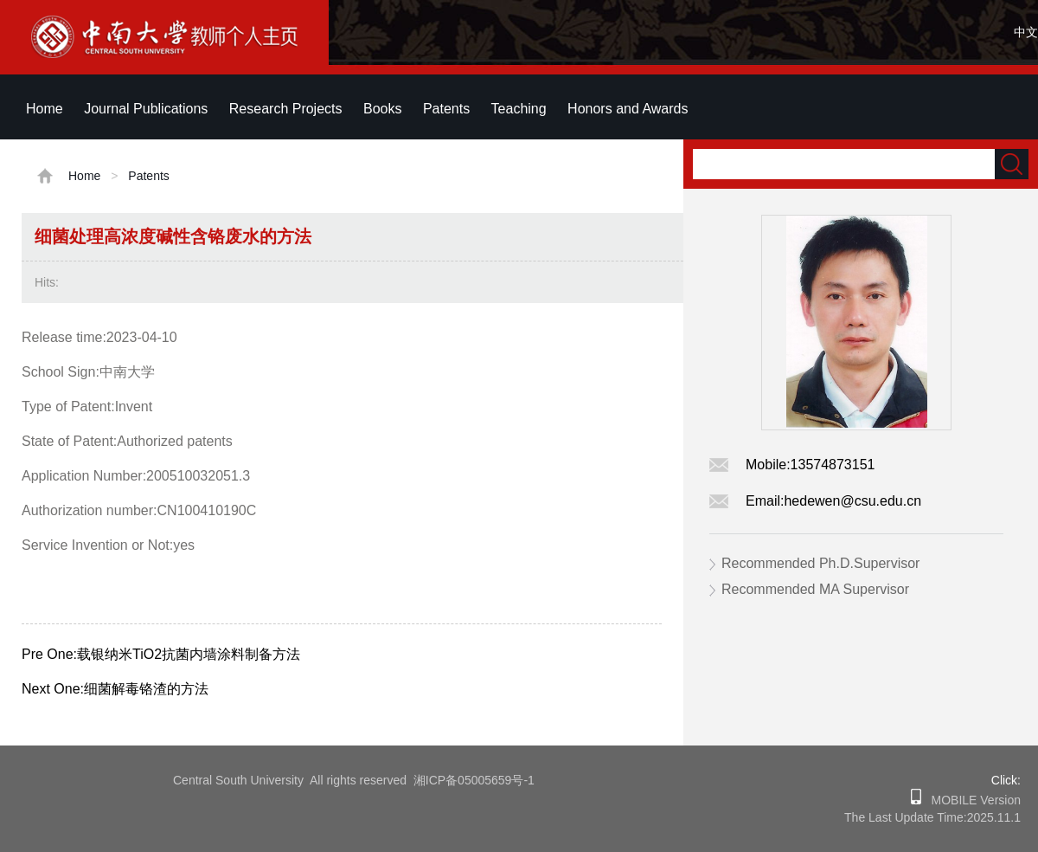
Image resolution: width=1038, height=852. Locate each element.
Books (382, 108)
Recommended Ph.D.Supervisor (820, 563)
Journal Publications (146, 108)
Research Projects (286, 108)
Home (44, 108)
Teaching (519, 108)
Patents (446, 108)
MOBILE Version (971, 800)
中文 (1026, 32)
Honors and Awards (627, 108)
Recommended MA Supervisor (815, 589)
